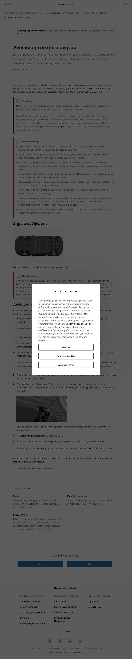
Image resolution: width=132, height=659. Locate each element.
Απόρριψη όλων (66, 365)
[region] (66, 329)
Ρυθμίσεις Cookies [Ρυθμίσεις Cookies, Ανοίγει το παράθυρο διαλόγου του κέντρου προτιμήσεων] (66, 356)
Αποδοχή (66, 347)
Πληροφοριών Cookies (81, 323)
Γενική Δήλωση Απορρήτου (59, 327)
